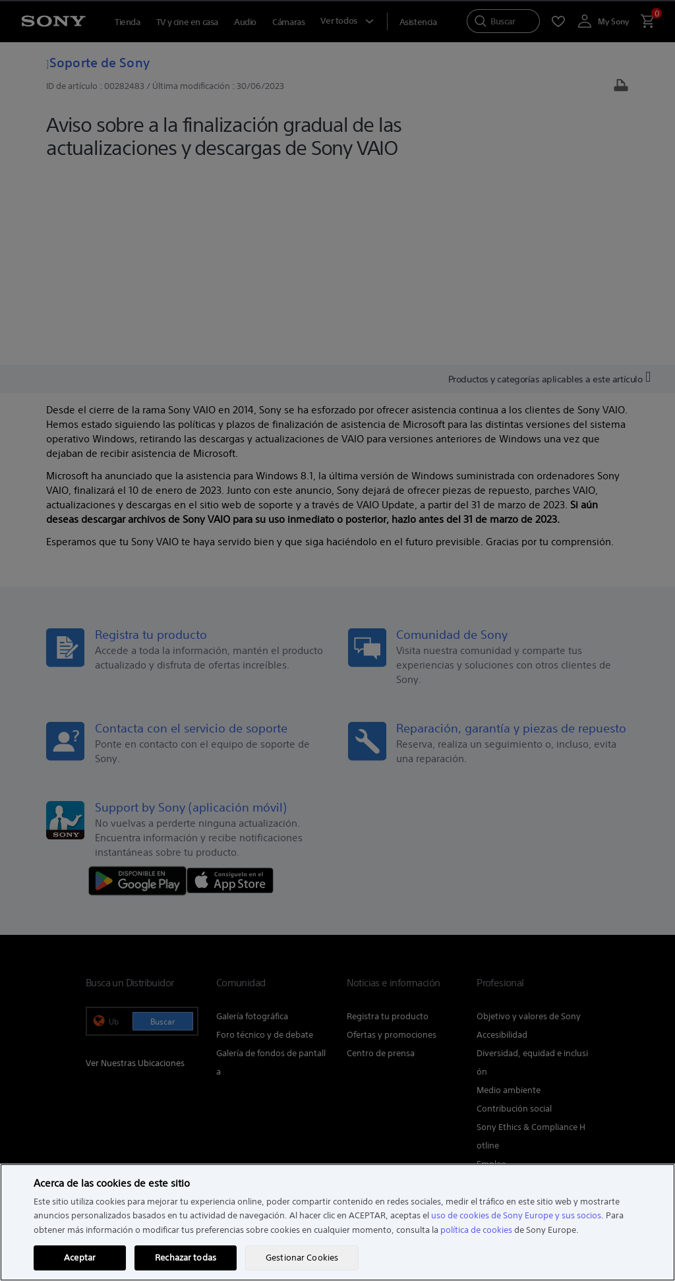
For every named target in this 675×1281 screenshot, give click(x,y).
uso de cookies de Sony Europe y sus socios (516, 1215)
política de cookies (476, 1230)
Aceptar (80, 1257)
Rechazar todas (185, 1257)
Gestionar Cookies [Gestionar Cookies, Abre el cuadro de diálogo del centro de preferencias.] (302, 1257)
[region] (337, 1222)
